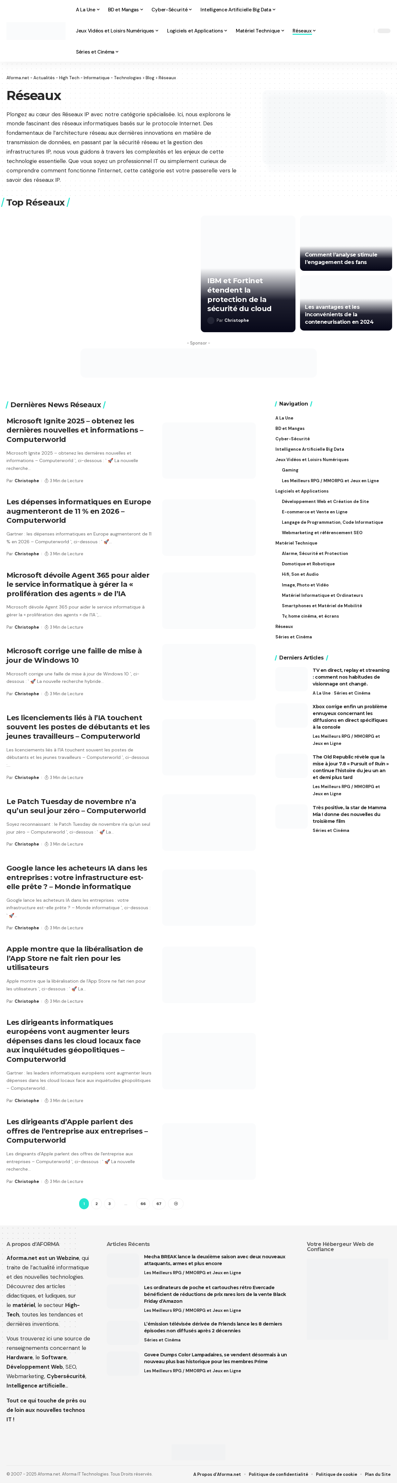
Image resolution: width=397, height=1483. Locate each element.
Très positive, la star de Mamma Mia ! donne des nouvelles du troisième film (349, 814)
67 (159, 1203)
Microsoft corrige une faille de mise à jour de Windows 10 (74, 656)
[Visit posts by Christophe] (210, 320)
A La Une (322, 693)
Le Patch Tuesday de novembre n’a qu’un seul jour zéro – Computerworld (76, 806)
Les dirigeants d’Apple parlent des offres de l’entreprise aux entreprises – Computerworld (77, 1131)
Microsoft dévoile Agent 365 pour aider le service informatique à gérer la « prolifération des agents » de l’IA (77, 584)
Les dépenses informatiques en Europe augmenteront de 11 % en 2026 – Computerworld (78, 511)
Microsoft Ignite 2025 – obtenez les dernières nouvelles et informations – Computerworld (74, 430)
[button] (367, 31)
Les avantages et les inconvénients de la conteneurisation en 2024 (339, 314)
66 (143, 1203)
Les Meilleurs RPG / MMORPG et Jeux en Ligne (346, 740)
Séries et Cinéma (352, 693)
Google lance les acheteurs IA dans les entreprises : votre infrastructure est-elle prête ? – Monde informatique (76, 877)
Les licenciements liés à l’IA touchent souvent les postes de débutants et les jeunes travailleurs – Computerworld (78, 727)
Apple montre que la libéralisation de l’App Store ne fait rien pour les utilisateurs (74, 958)
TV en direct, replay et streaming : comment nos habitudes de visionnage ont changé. (351, 677)
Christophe (236, 320)
